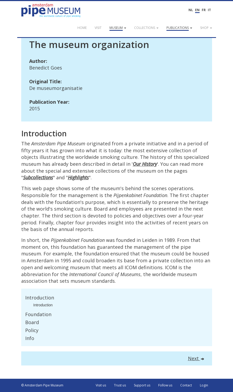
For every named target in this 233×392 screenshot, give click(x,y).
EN (197, 10)
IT (209, 10)
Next (196, 358)
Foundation (38, 314)
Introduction (39, 297)
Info (29, 338)
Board (32, 322)
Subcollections (38, 177)
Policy (31, 330)
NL (190, 10)
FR (204, 10)
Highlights (78, 177)
